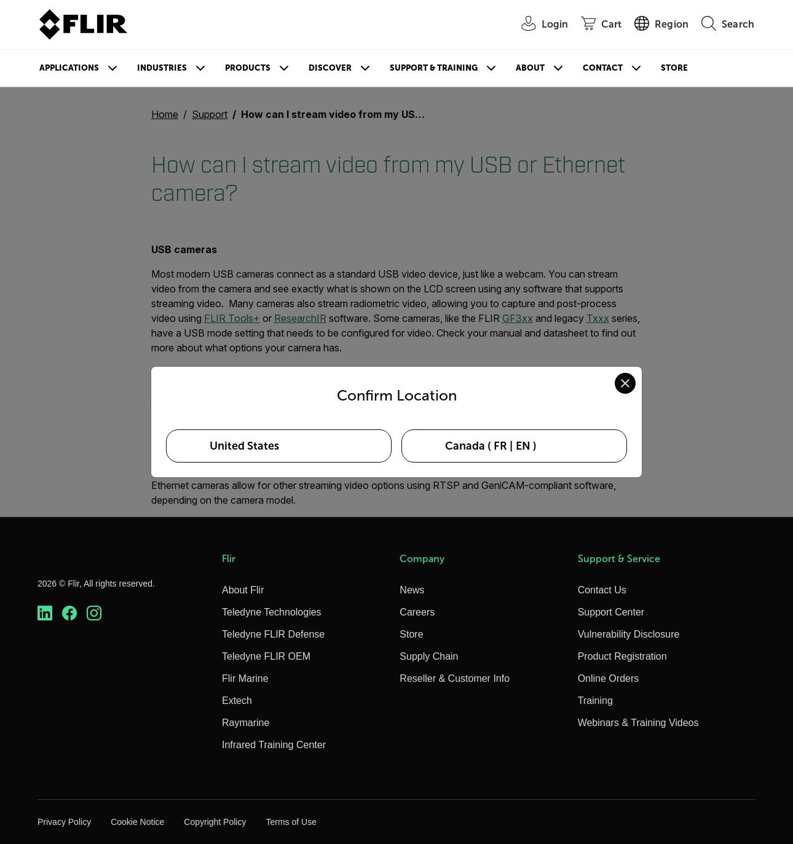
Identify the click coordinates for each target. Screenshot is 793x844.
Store (674, 67)
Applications (69, 67)
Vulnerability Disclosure (629, 634)
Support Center (611, 612)
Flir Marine (245, 678)
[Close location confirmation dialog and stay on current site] (625, 383)
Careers (417, 612)
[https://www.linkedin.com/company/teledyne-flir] (44, 613)
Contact (603, 67)
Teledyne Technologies (272, 612)
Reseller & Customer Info (455, 678)
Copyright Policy (215, 822)
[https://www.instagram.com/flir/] (94, 613)
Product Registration (622, 656)
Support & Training (434, 67)
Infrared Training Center (274, 745)
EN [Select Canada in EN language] (523, 446)
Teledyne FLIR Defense (273, 634)
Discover (330, 67)
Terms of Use (291, 822)
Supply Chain (429, 656)
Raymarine (245, 722)
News (412, 590)
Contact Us (602, 590)
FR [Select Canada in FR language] (500, 446)
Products (247, 67)
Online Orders (608, 678)
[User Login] (538, 24)
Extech (237, 700)
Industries (162, 67)
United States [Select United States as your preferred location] (244, 446)
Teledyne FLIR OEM (266, 656)
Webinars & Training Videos (638, 722)
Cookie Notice (137, 822)
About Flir (243, 590)
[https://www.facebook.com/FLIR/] (69, 613)
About (530, 67)
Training (595, 700)
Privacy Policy (64, 822)
